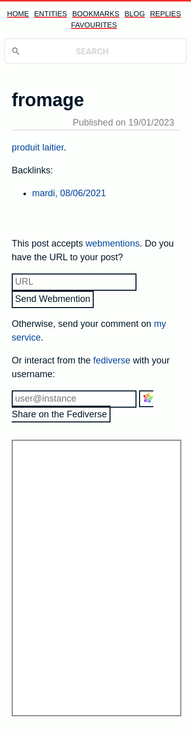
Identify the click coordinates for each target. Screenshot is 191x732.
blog (134, 14)
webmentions (113, 243)
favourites (94, 25)
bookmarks (96, 14)
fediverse (111, 360)
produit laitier (38, 147)
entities (50, 14)
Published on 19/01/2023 (123, 122)
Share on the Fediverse (82, 405)
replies (165, 14)
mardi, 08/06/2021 (69, 193)
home (18, 14)
